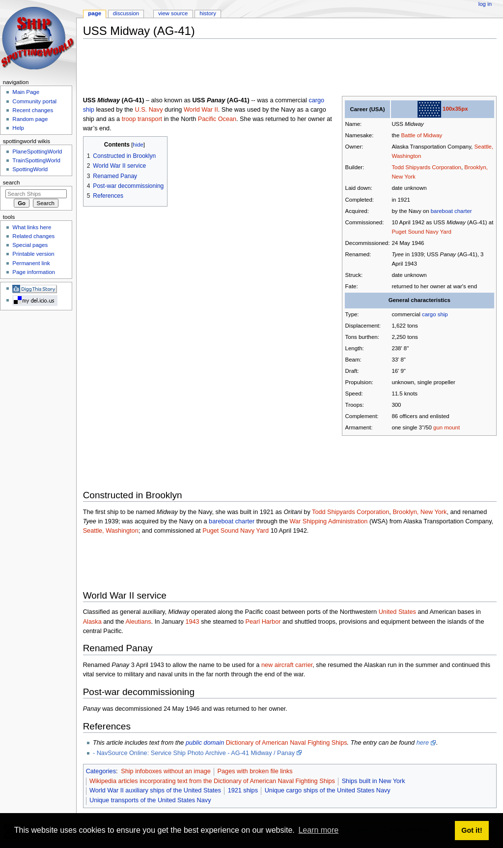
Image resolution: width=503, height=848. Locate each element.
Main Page (25, 92)
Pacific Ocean (217, 119)
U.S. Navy (149, 109)
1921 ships (243, 790)
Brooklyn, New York (419, 512)
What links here (31, 227)
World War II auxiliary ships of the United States (155, 790)
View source (173, 13)
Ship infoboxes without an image (166, 771)
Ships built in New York (373, 781)
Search (11, 182)
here (423, 742)
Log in (485, 4)
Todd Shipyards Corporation (426, 167)
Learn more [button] (318, 830)
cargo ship (435, 314)
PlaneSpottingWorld (37, 151)
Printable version (33, 254)
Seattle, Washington (111, 530)
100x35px (455, 109)
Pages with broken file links (255, 771)
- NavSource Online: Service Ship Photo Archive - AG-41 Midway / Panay (194, 753)
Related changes (33, 236)
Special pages (30, 245)
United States (397, 611)
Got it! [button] (471, 830)
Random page (30, 119)
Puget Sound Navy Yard (421, 232)
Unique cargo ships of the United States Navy (328, 790)
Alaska (92, 621)
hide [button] (138, 145)
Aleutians (138, 621)
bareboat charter (451, 211)
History (207, 13)
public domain (205, 742)
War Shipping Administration (328, 521)
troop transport (142, 119)
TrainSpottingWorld (36, 160)
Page (94, 13)
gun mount (446, 427)
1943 (192, 621)
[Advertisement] (262, 68)
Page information (33, 272)
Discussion (126, 13)
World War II (201, 109)
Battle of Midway (421, 135)
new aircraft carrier (286, 665)
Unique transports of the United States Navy (150, 800)
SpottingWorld (30, 169)
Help (18, 128)
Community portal (34, 101)
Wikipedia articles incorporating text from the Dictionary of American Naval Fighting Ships (212, 781)
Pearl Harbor (262, 621)
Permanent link (31, 263)
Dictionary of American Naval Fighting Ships (286, 742)
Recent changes (32, 110)
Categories (101, 771)
